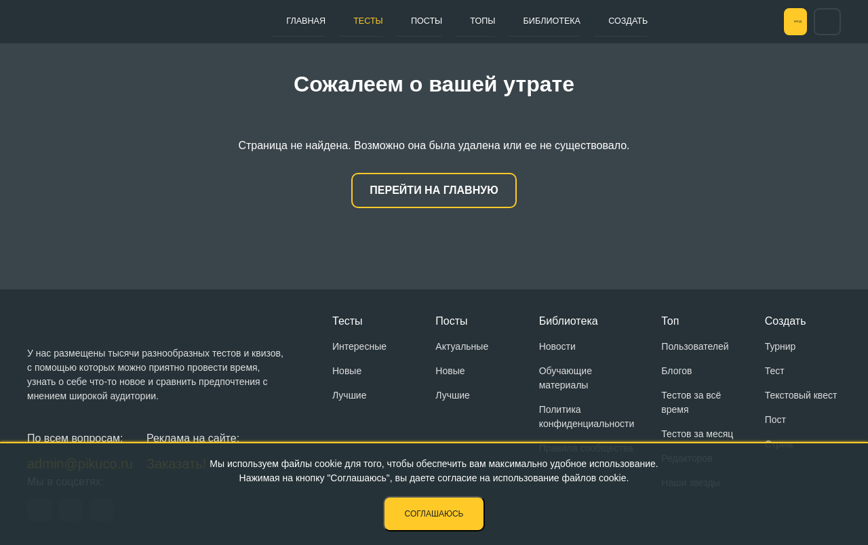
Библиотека (504, 21)
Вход (779, 21)
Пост (775, 419)
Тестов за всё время (691, 402)
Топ (670, 321)
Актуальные (461, 346)
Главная (300, 21)
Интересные (359, 346)
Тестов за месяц (697, 433)
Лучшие (349, 395)
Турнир (780, 346)
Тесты (352, 21)
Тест (775, 370)
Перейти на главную (434, 190)
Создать (571, 21)
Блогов (676, 370)
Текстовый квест (801, 395)
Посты (399, 21)
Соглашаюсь (434, 514)
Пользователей (694, 346)
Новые (346, 370)
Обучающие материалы (565, 377)
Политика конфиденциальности (587, 416)
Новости (557, 346)
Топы (444, 21)
